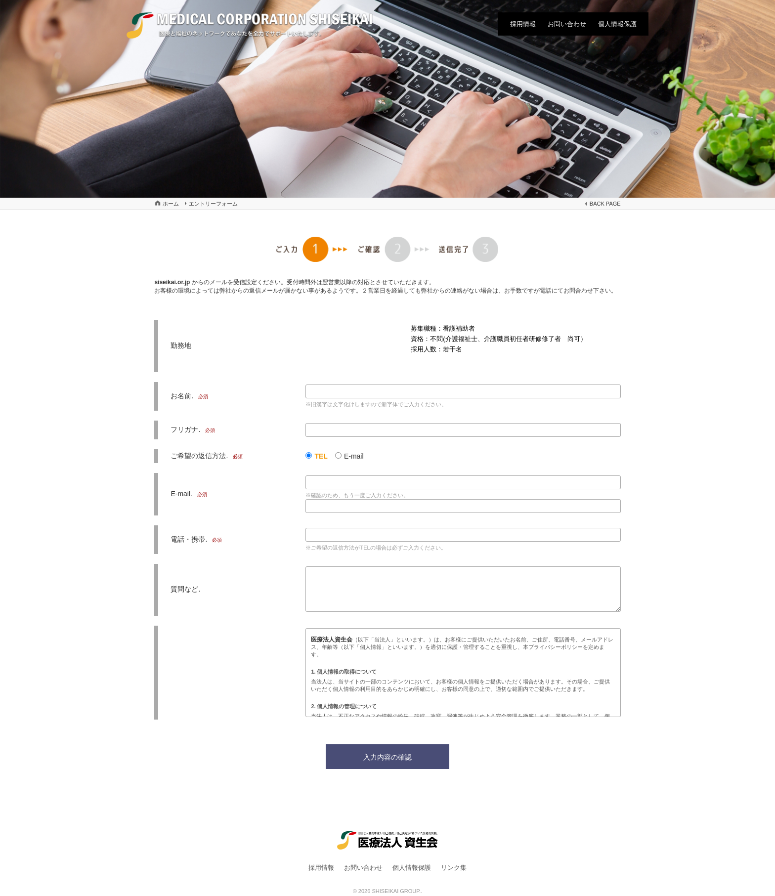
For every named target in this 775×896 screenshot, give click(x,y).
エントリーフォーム (213, 204)
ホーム (171, 204)
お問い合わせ (567, 24)
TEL (320, 456)
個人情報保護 (617, 24)
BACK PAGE (605, 204)
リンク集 (454, 867)
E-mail (354, 456)
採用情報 (523, 24)
